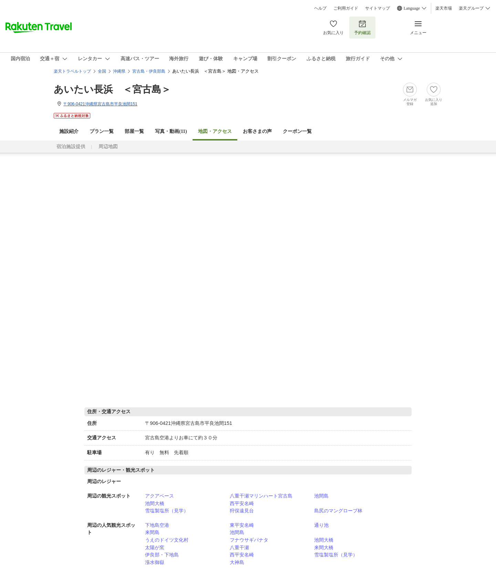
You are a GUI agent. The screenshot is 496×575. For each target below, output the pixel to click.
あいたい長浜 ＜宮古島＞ (112, 89)
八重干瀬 (239, 547)
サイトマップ (377, 8)
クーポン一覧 (297, 131)
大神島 (237, 562)
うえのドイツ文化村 (166, 540)
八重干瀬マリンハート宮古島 (261, 496)
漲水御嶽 (154, 562)
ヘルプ (320, 8)
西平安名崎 (242, 503)
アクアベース (159, 496)
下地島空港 (157, 525)
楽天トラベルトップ (72, 71)
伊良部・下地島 (162, 554)
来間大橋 (323, 547)
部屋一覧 (134, 131)
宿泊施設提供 (70, 146)
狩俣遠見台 (242, 510)
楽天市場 (443, 8)
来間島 (152, 532)
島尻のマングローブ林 (338, 510)
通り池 (321, 525)
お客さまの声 (257, 131)
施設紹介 (69, 131)
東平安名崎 (242, 525)
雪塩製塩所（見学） (166, 510)
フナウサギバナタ (249, 540)
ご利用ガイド (345, 8)
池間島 (321, 496)
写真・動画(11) (171, 131)
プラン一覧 (102, 131)
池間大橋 (154, 503)
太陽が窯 (154, 547)
